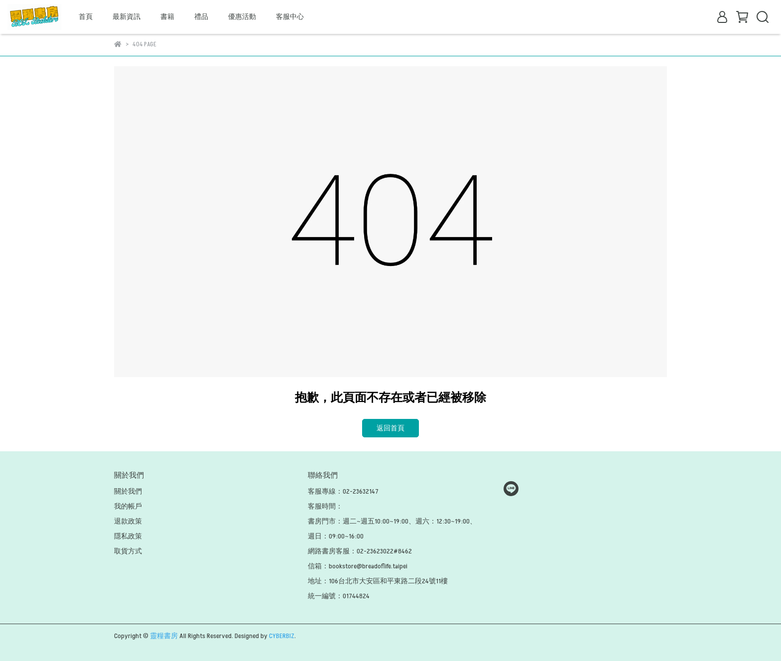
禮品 (201, 16)
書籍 (167, 16)
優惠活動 (242, 16)
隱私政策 (128, 536)
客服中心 (290, 16)
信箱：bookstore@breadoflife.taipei (357, 566)
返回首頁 (390, 428)
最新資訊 (126, 16)
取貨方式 (128, 551)
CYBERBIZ (281, 636)
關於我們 (128, 491)
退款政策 (128, 521)
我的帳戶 (128, 506)
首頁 (86, 16)
